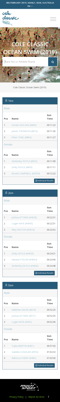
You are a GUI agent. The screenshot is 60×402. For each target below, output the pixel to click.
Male (7, 108)
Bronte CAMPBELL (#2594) (26, 173)
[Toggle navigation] (53, 19)
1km (10, 101)
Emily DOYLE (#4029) (23, 253)
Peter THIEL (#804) (22, 137)
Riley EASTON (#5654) (23, 229)
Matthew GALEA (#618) (24, 309)
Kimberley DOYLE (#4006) (25, 265)
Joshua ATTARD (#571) (24, 315)
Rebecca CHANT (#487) (24, 357)
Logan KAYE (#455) (22, 321)
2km (10, 193)
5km (10, 285)
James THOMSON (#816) (25, 131)
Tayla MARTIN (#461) (23, 345)
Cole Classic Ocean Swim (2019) (29, 87)
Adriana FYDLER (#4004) (24, 259)
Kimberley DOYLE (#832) (24, 161)
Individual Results (44, 180)
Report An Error (36, 396)
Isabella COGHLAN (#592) (25, 351)
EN (30, 6)
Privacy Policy (16, 396)
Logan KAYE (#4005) (22, 223)
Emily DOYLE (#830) (22, 167)
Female (8, 144)
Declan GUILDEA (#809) (24, 125)
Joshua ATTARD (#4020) (24, 217)
